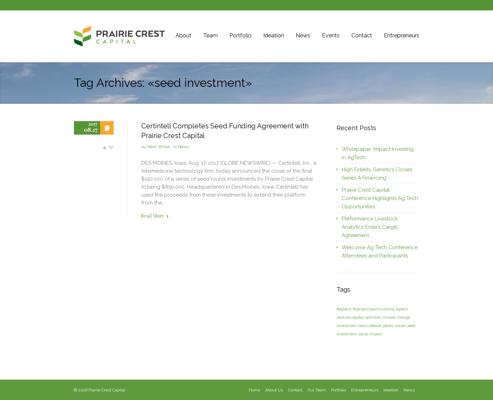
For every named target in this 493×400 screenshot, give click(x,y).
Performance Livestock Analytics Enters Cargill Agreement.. (370, 227)
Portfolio (338, 390)
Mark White (158, 146)
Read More (152, 215)
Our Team (316, 390)
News (183, 146)
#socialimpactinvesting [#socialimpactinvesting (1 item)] (374, 309)
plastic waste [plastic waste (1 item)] (394, 326)
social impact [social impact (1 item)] (370, 334)
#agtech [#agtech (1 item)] (343, 309)
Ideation (390, 390)
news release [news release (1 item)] (369, 326)
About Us (274, 390)
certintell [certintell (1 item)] (373, 317)
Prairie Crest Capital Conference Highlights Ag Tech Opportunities (380, 198)
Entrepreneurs (364, 390)
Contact (295, 390)
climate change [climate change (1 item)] (396, 317)
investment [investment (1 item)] (346, 326)
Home (254, 390)
